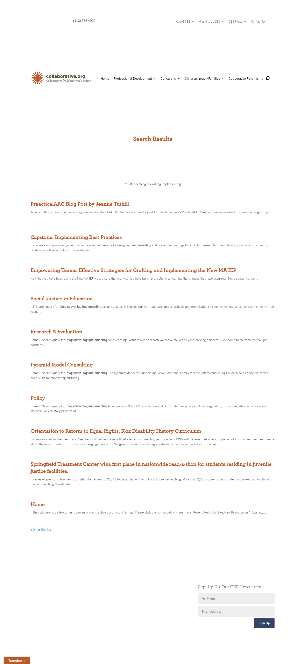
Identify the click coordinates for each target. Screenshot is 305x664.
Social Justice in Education (61, 298)
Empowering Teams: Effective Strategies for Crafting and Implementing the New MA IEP (133, 270)
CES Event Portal (125, 597)
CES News (235, 21)
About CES (183, 21)
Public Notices (124, 572)
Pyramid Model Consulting (61, 365)
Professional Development (133, 78)
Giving (118, 578)
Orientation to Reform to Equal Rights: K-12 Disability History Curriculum (115, 431)
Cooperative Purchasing (246, 78)
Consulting (168, 78)
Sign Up (264, 623)
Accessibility (122, 590)
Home (105, 78)
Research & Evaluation (56, 331)
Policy (37, 398)
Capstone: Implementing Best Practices (76, 237)
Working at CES (209, 21)
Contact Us (258, 21)
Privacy (119, 584)
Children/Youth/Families (202, 78)
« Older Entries (40, 529)
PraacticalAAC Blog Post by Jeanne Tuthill (79, 204)
